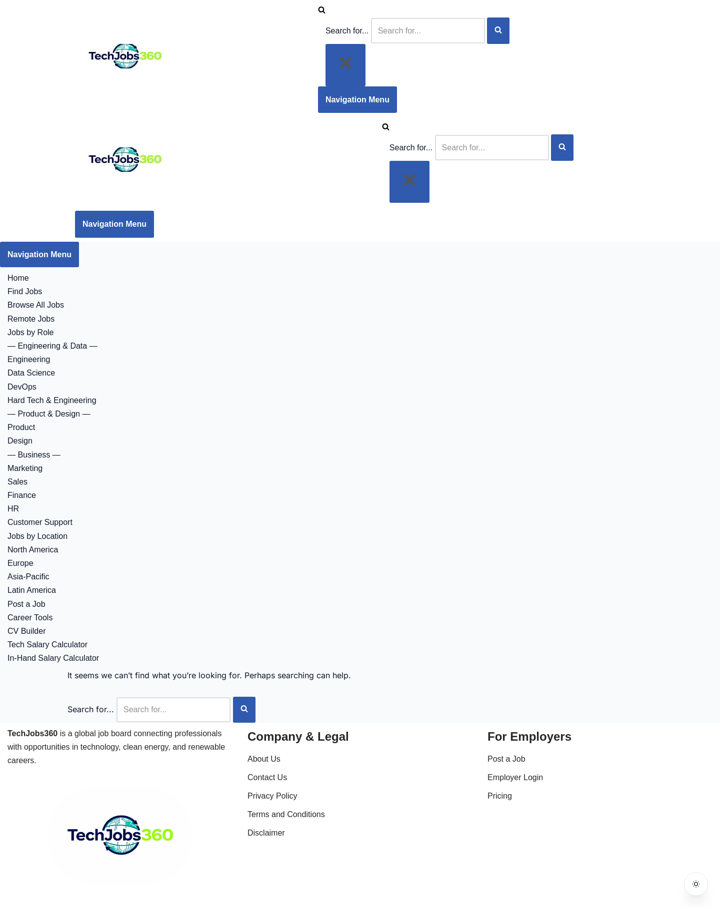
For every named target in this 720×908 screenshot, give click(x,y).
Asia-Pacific (29, 576)
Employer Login (515, 777)
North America (33, 549)
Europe (21, 563)
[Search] (322, 10)
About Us (264, 759)
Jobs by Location (38, 536)
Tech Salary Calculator (48, 644)
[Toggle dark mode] (696, 884)
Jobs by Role (31, 332)
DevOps (22, 387)
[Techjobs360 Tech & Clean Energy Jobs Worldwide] (125, 65)
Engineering (29, 359)
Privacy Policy (273, 796)
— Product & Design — (49, 414)
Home (18, 278)
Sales (18, 481)
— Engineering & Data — (53, 346)
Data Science (31, 373)
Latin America (32, 590)
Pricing (500, 796)
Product (21, 427)
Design (20, 441)
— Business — (34, 455)
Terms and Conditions (286, 814)
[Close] (346, 65)
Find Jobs (25, 291)
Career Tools (30, 617)
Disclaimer (266, 833)
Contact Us (267, 777)
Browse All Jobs (36, 305)
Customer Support (40, 522)
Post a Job (27, 604)
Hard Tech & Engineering (52, 400)
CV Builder (27, 631)
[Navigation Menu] (357, 99)
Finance (22, 495)
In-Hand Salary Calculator (53, 658)
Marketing (25, 468)
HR (13, 508)
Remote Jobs (31, 319)
